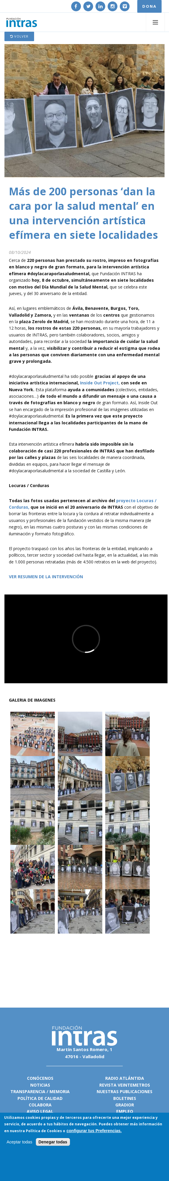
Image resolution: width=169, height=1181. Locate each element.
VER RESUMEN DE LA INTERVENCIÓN (46, 576)
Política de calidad (40, 1098)
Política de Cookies (44, 1130)
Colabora (40, 1105)
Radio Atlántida (124, 1078)
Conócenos (40, 1078)
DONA (149, 6)
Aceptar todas (19, 1142)
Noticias (40, 1085)
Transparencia (27, 1091)
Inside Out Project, (100, 383)
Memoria (60, 1091)
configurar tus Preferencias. (94, 1130)
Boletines (124, 1098)
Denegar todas (53, 1142)
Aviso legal (40, 1111)
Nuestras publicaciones (124, 1091)
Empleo (124, 1111)
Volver (19, 36)
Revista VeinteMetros (124, 1085)
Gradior (124, 1105)
